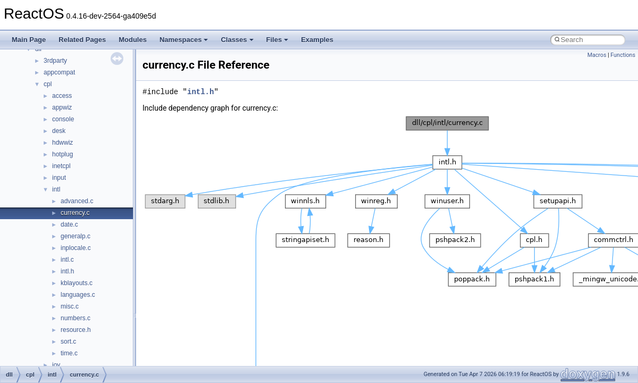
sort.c (68, 341)
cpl (48, 84)
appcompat (59, 72)
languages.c (78, 294)
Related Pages (82, 40)
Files (277, 40)
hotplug (62, 154)
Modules (133, 40)
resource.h (76, 330)
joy (56, 365)
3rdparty (55, 60)
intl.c (67, 259)
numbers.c (75, 318)
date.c (69, 224)
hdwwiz (62, 142)
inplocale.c (76, 248)
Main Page (29, 40)
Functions (622, 55)
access (62, 95)
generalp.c (75, 236)
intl (56, 189)
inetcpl (61, 166)
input (59, 177)
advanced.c (77, 201)
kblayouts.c (77, 283)
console (63, 119)
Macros (597, 55)
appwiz (62, 107)
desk (58, 131)
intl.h (67, 271)
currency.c (75, 213)
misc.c (70, 306)
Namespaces (184, 40)
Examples (317, 40)
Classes (237, 40)
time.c (69, 353)
